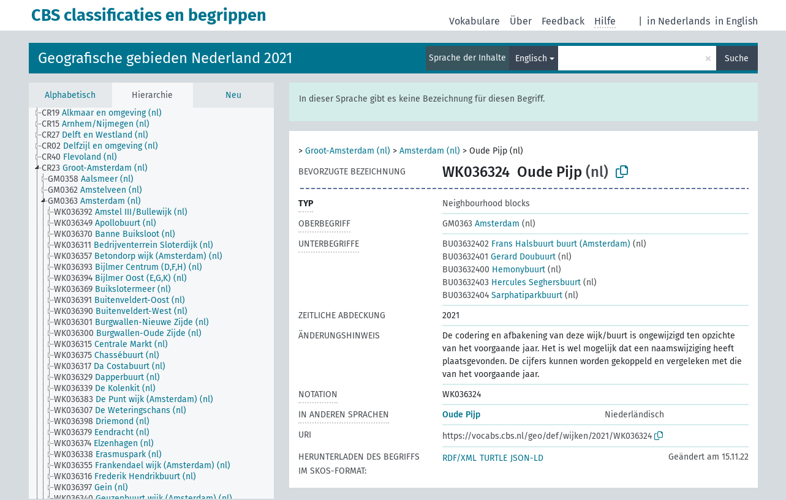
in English (736, 21)
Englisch (531, 58)
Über (521, 21)
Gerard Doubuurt (499, 257)
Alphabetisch (70, 95)
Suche (737, 58)
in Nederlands (678, 21)
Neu (233, 95)
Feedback (563, 21)
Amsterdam (481, 223)
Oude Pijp (461, 414)
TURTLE (493, 458)
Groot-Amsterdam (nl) (347, 151)
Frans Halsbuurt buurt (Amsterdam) (536, 244)
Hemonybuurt (493, 269)
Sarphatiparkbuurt (502, 295)
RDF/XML (459, 458)
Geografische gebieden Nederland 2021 (165, 58)
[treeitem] (107, 113)
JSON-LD (526, 458)
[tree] (151, 303)
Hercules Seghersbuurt (511, 282)
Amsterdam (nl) (429, 151)
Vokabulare (474, 21)
